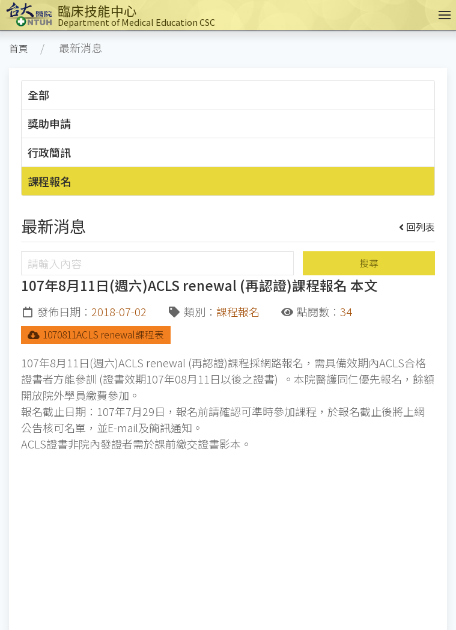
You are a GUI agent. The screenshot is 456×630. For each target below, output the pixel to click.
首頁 (18, 48)
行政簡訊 (49, 152)
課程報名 (49, 181)
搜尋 (368, 263)
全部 (38, 94)
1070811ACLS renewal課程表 (96, 334)
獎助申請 (49, 123)
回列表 (417, 226)
